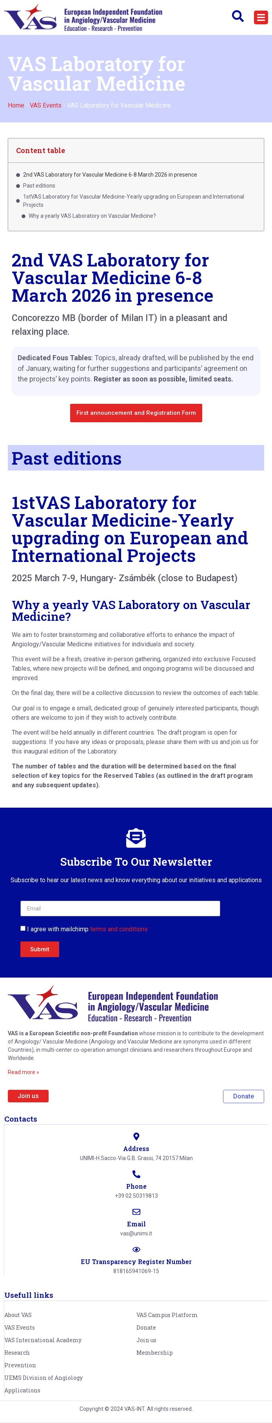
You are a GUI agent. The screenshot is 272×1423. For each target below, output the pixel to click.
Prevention (20, 1365)
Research (17, 1352)
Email (136, 1224)
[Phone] (136, 1174)
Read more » (23, 1072)
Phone (136, 1186)
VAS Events (46, 105)
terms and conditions (119, 929)
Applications (22, 1390)
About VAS (18, 1315)
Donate (146, 1327)
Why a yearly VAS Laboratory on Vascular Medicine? (92, 216)
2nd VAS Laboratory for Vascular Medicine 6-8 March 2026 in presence (110, 174)
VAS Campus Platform (167, 1315)
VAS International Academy (43, 1340)
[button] (261, 17)
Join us (146, 1340)
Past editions (39, 185)
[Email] (136, 1212)
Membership (154, 1352)
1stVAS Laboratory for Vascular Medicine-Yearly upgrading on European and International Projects (130, 529)
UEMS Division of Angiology (43, 1377)
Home (16, 105)
